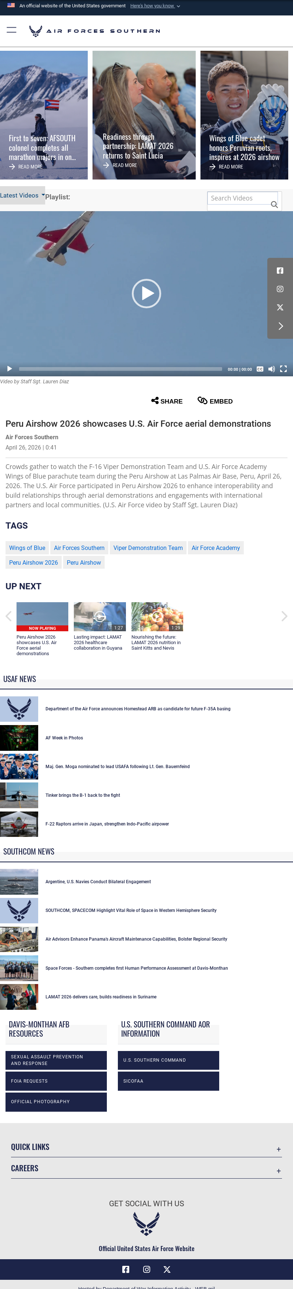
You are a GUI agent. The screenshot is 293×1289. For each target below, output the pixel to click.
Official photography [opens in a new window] (40, 1101)
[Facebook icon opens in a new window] (280, 271)
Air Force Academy (216, 547)
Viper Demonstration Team (148, 547)
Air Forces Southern (79, 547)
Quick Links (30, 1146)
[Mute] (271, 369)
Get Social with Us (146, 1203)
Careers (24, 1167)
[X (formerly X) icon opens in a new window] (280, 307)
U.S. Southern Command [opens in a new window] (154, 1060)
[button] (156, 6)
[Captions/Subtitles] (260, 369)
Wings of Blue (27, 547)
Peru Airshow (84, 562)
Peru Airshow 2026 (33, 562)
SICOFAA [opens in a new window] (133, 1081)
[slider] (120, 369)
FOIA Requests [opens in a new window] (29, 1081)
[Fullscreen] (283, 369)
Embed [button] (215, 401)
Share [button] (167, 401)
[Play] (9, 369)
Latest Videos (20, 195)
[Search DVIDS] (242, 198)
